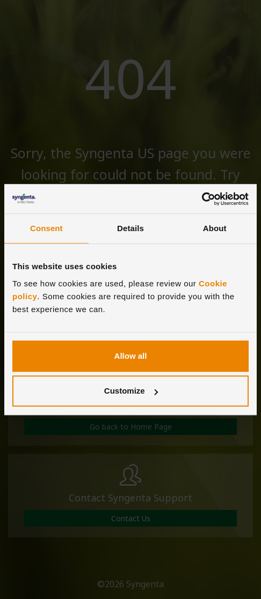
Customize (131, 390)
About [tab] (215, 228)
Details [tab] (130, 228)
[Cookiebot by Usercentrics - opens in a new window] (202, 199)
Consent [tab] (46, 228)
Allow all (130, 355)
